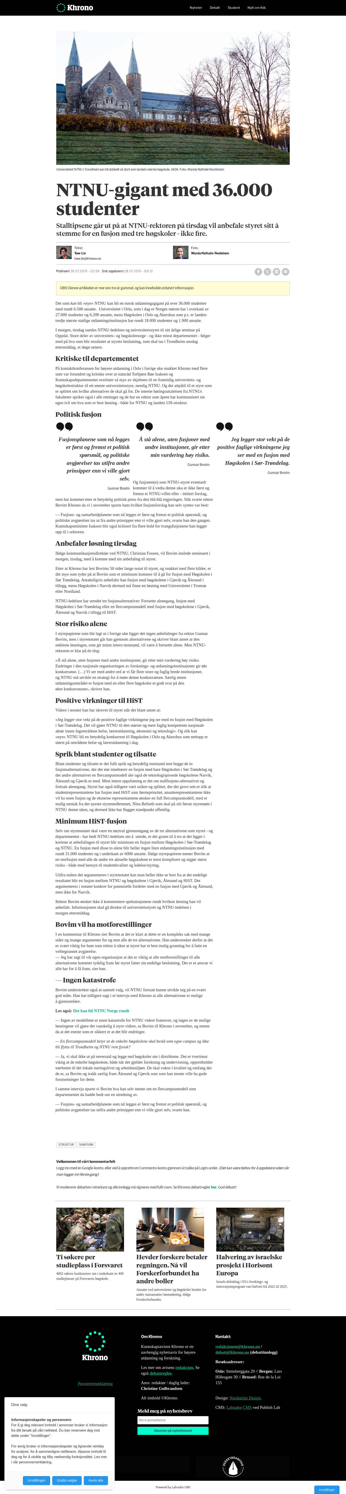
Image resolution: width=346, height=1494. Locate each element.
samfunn (86, 1144)
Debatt (215, 10)
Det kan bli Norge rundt (101, 1010)
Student (234, 10)
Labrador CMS (239, 1407)
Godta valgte (67, 1480)
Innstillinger (327, 1490)
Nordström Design (245, 1398)
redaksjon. (184, 1367)
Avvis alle (95, 1480)
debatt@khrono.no (232, 1352)
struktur (66, 1144)
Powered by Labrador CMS (173, 1487)
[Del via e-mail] (285, 272)
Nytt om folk (257, 10)
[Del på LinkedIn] (276, 272)
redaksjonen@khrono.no (237, 1346)
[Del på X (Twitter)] (267, 272)
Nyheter (196, 10)
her (214, 1187)
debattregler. (161, 1373)
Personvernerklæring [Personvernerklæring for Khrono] (95, 1383)
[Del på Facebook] (258, 272)
